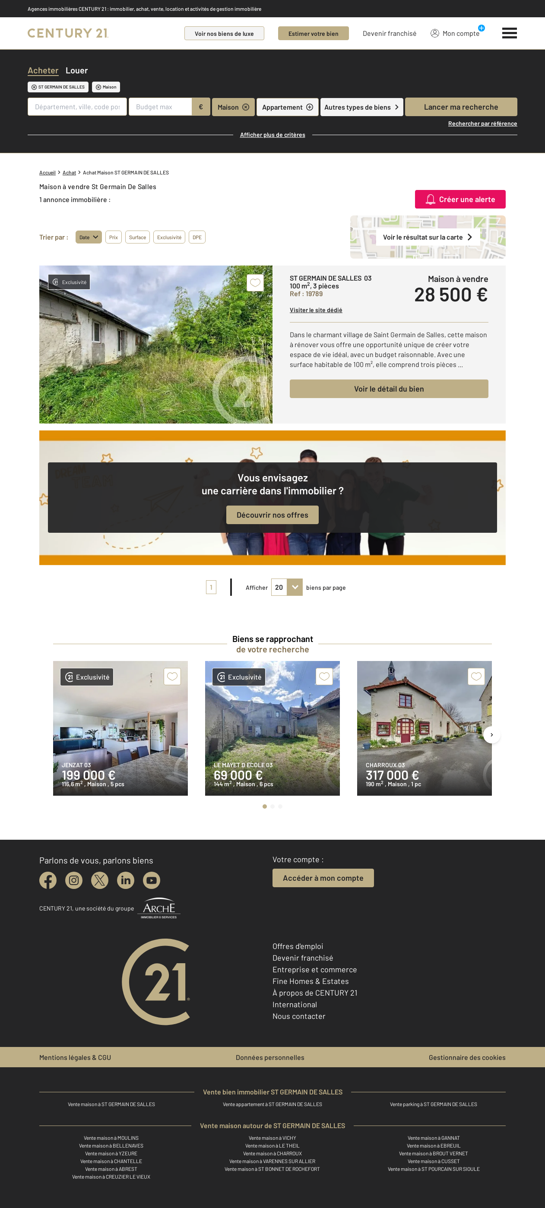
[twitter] (99, 880)
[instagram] (73, 880)
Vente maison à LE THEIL (272, 1145)
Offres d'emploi (297, 946)
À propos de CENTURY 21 (314, 992)
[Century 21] (68, 33)
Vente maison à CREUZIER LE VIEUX (111, 1176)
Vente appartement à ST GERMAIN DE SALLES (272, 1104)
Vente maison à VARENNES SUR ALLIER (272, 1161)
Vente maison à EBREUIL (434, 1145)
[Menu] (509, 33)
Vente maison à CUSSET (434, 1161)
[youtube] (151, 880)
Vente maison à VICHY (272, 1138)
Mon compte (455, 33)
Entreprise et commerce (314, 969)
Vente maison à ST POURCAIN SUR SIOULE (434, 1169)
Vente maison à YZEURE (111, 1153)
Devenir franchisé (390, 33)
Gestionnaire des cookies (467, 1057)
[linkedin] (125, 880)
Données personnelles (270, 1057)
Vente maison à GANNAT (434, 1138)
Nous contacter (299, 1016)
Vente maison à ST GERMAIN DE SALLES (111, 1104)
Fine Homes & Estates (310, 981)
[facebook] (48, 880)
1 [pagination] (211, 587)
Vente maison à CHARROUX (272, 1153)
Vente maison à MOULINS (111, 1138)
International (294, 1004)
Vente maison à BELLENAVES (111, 1145)
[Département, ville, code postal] (77, 107)
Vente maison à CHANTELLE (111, 1161)
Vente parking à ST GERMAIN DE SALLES (433, 1104)
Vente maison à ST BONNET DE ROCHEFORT (272, 1169)
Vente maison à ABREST (111, 1169)
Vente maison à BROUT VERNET (433, 1153)
